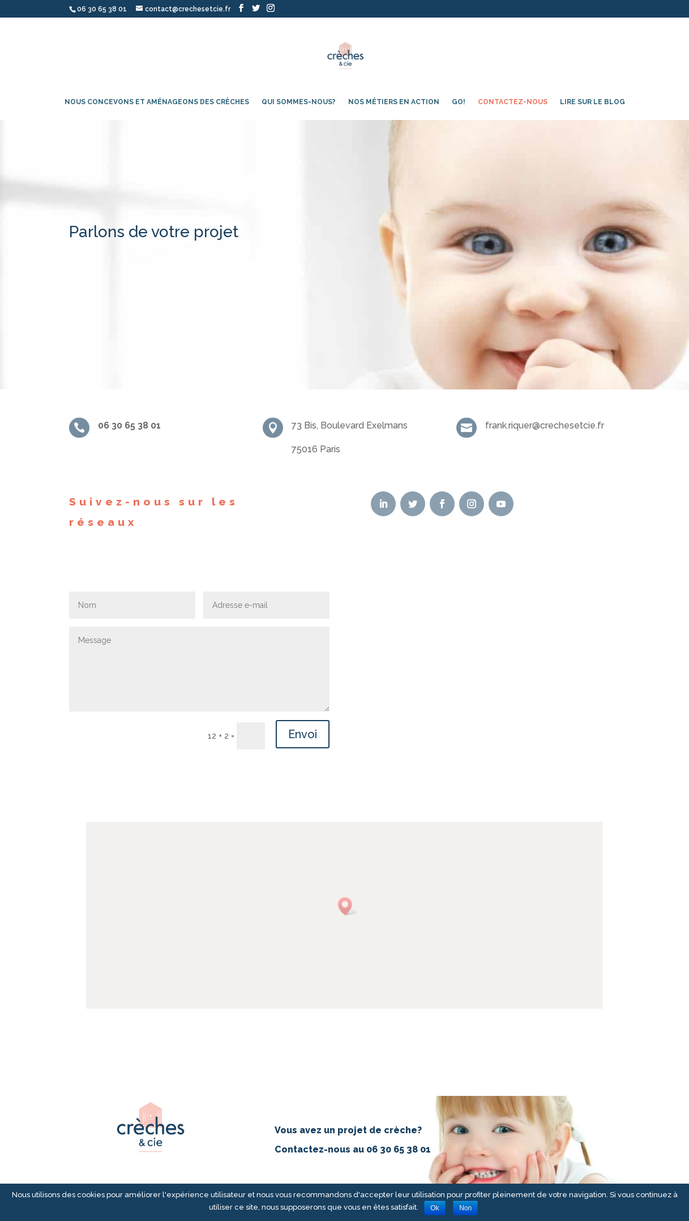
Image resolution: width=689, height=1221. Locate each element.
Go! (458, 102)
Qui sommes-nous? (299, 102)
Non (465, 1208)
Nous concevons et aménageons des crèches (157, 102)
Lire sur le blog (592, 102)
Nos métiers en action (393, 102)
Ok (434, 1208)
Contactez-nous (512, 102)
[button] (346, 908)
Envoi (302, 734)
